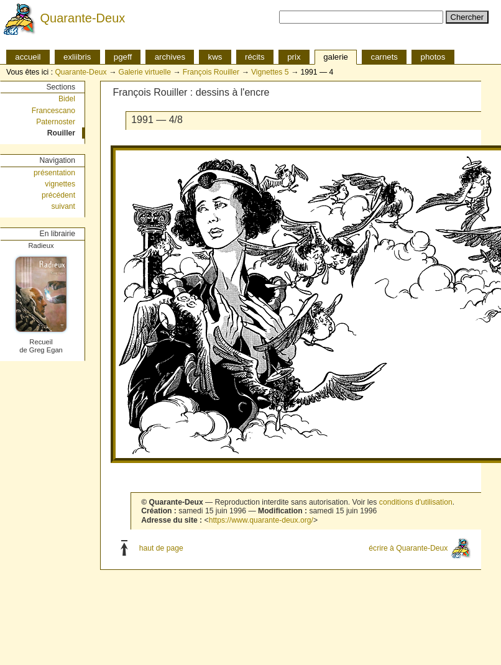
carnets (384, 57)
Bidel (66, 98)
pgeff (123, 57)
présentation (54, 172)
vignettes (60, 184)
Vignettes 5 (270, 72)
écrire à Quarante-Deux (408, 547)
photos (433, 57)
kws (215, 57)
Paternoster (55, 121)
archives (170, 57)
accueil (27, 57)
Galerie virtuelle (144, 72)
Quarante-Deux (83, 18)
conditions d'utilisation (416, 502)
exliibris (77, 57)
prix (293, 57)
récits (255, 57)
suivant (63, 206)
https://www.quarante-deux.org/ (261, 520)
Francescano (53, 110)
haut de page (161, 547)
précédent (58, 195)
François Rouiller (211, 72)
